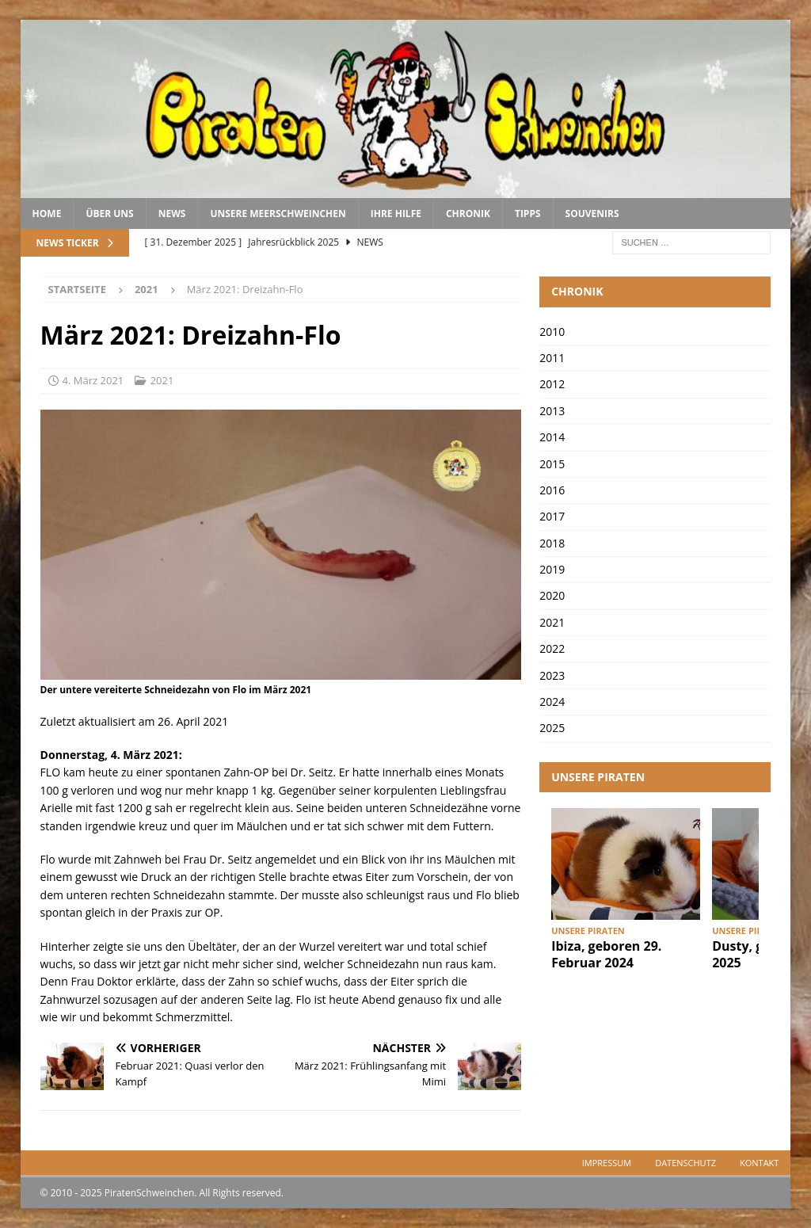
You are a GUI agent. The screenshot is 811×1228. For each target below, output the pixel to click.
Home (47, 213)
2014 (552, 436)
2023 (552, 675)
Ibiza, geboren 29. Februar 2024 (606, 954)
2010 (552, 331)
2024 (552, 701)
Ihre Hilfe (396, 213)
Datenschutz (685, 1163)
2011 (552, 357)
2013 (552, 410)
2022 (552, 648)
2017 (552, 516)
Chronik (468, 213)
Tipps (528, 213)
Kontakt (759, 1163)
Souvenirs (592, 213)
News (172, 213)
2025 (552, 727)
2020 (552, 595)
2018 (552, 543)
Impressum (606, 1163)
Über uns (109, 213)
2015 (552, 463)
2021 (162, 380)
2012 (552, 383)
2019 (552, 569)
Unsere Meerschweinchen (277, 213)
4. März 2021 (93, 380)
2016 (552, 490)
